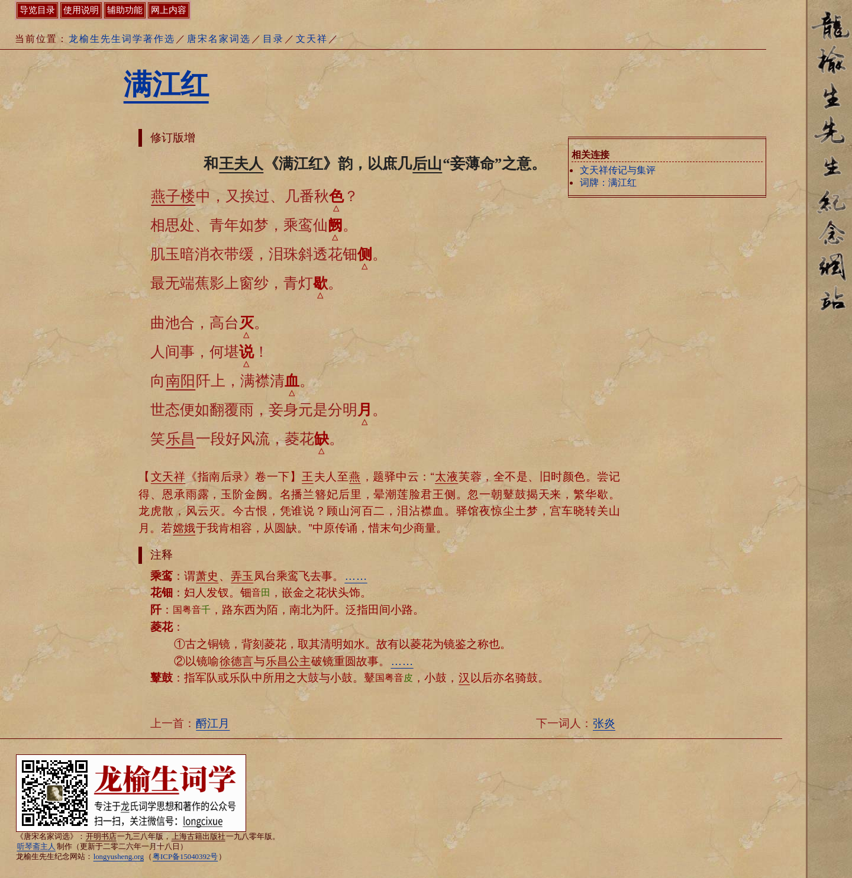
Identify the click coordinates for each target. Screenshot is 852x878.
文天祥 (312, 39)
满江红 (166, 84)
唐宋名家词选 (219, 39)
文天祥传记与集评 (618, 170)
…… (355, 576)
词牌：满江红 (608, 182)
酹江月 (213, 723)
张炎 (604, 723)
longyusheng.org (118, 857)
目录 (273, 39)
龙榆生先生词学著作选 (122, 39)
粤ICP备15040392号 (185, 857)
